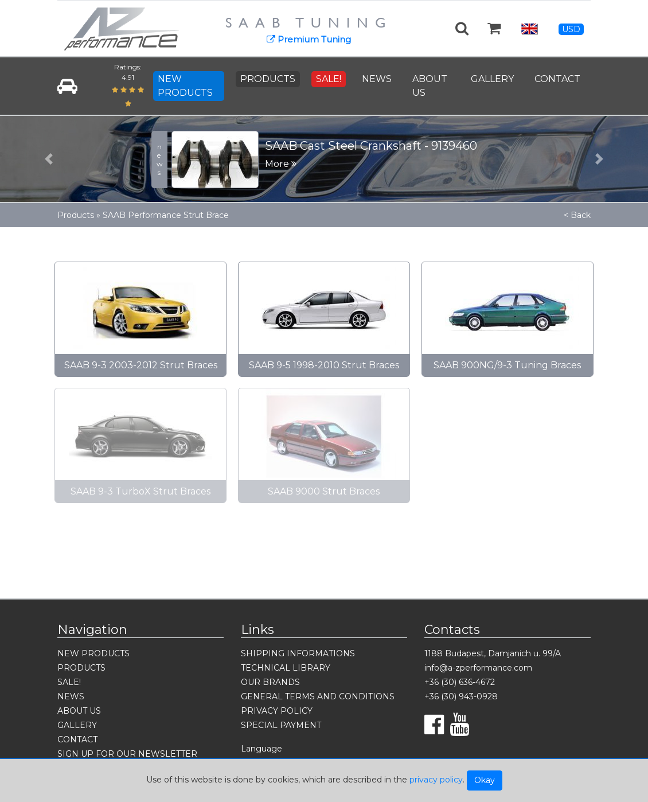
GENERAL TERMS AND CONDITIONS (318, 696)
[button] (48, 159)
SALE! (328, 78)
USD (571, 29)
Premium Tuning (309, 39)
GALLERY (492, 78)
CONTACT (557, 78)
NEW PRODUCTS (185, 85)
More (280, 163)
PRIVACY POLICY (277, 711)
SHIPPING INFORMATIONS (298, 653)
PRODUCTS (267, 78)
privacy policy (436, 779)
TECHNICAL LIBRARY (285, 668)
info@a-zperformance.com (478, 668)
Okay (484, 780)
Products (75, 215)
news (159, 159)
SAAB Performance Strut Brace (166, 215)
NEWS (377, 78)
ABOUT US (429, 85)
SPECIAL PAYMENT (281, 725)
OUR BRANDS (270, 682)
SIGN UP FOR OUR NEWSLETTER (127, 754)
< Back (577, 215)
